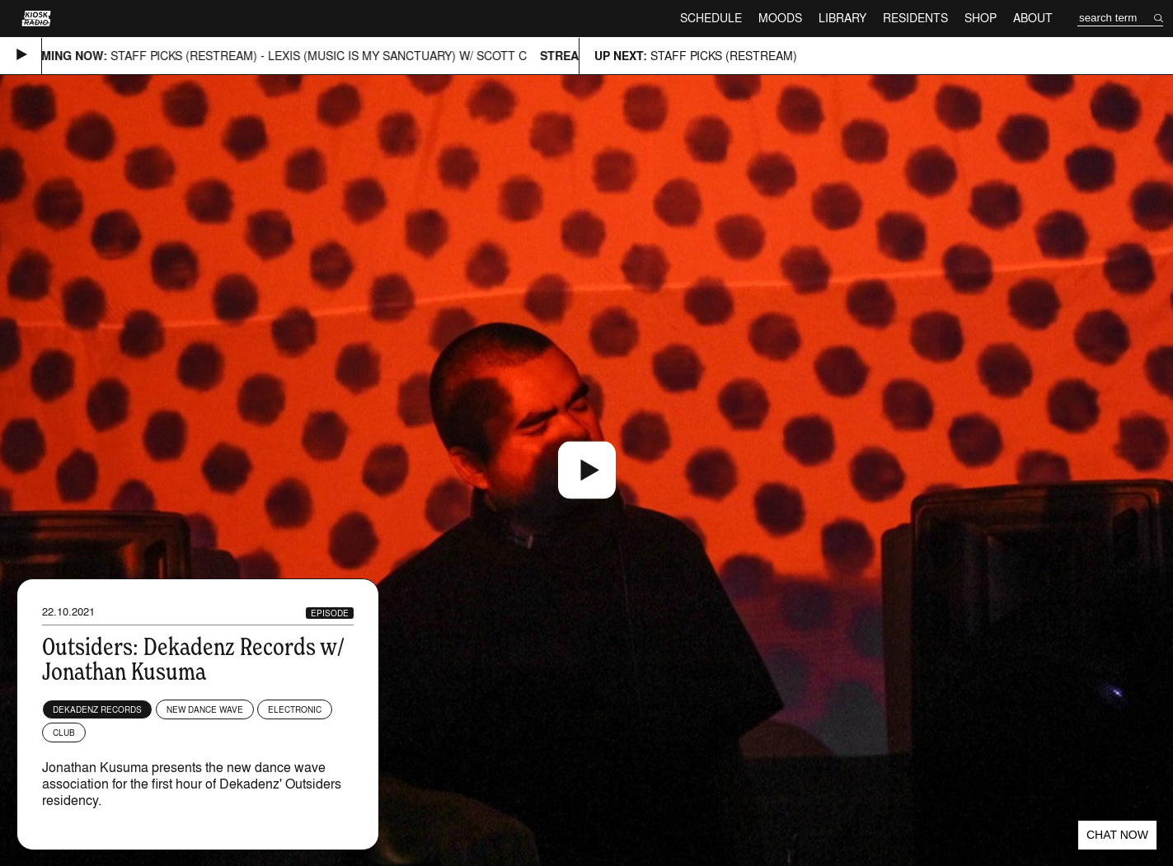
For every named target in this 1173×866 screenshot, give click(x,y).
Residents (915, 18)
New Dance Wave (205, 709)
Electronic (294, 709)
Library (842, 18)
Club (64, 732)
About (1033, 18)
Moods (780, 18)
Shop (980, 18)
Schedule (711, 18)
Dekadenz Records (97, 709)
